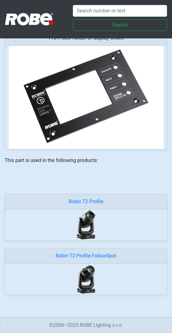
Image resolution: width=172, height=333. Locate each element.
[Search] (120, 11)
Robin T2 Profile (86, 201)
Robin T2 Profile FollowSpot (85, 256)
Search (119, 25)
